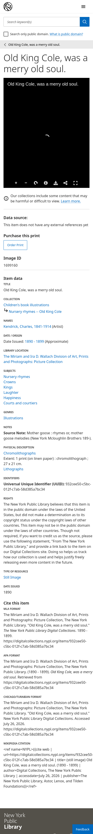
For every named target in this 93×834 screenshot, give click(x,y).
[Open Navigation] (83, 6)
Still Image (12, 577)
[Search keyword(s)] (42, 22)
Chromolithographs (20, 453)
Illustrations (13, 418)
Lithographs (13, 469)
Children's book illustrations (26, 304)
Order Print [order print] (15, 245)
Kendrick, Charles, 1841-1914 (27, 326)
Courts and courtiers (20, 403)
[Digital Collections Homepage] (8, 6)
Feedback (82, 829)
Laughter (11, 392)
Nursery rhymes (17, 376)
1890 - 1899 (34, 341)
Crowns (10, 381)
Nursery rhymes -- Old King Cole (35, 311)
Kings (8, 387)
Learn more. (71, 201)
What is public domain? (66, 34)
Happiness (12, 397)
